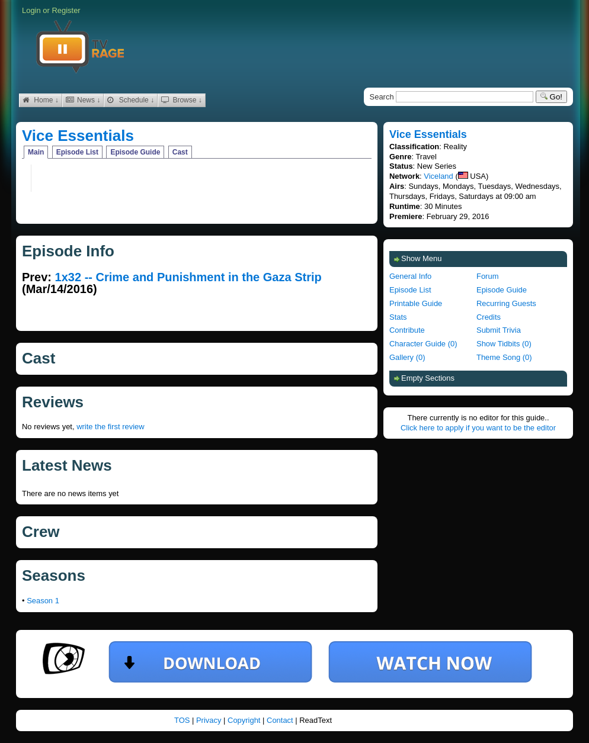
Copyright (245, 720)
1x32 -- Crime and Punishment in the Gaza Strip (188, 277)
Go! (551, 96)
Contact (281, 720)
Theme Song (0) (504, 357)
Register (66, 10)
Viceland (438, 176)
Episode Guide (135, 152)
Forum (487, 276)
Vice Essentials (78, 135)
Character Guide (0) (423, 343)
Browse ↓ (181, 100)
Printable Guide (415, 303)
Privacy (209, 720)
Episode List (77, 152)
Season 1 (43, 600)
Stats (398, 317)
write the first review (110, 426)
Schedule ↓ (130, 100)
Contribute (407, 330)
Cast (180, 152)
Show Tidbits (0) (504, 343)
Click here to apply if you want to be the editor (478, 427)
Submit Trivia (498, 330)
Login (31, 10)
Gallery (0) (407, 357)
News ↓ (83, 100)
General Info (410, 276)
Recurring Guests (506, 303)
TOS (183, 720)
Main (36, 152)
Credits (488, 317)
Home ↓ (41, 100)
